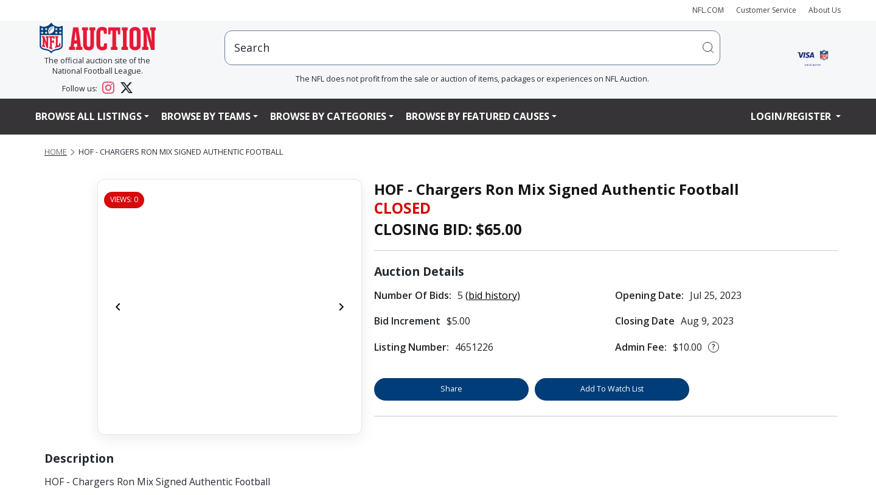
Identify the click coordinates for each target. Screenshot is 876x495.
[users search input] (472, 47)
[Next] (341, 307)
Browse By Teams (206, 116)
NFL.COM (708, 10)
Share (451, 389)
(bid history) (492, 295)
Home (55, 152)
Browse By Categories (328, 116)
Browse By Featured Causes (477, 116)
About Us (824, 10)
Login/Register (792, 116)
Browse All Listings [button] (88, 116)
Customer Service (766, 10)
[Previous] (118, 307)
